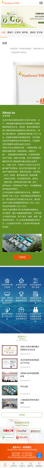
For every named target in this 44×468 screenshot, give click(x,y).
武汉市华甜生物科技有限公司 (18, 457)
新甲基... (25, 32)
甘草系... (18, 32)
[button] (20, 25)
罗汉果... (40, 32)
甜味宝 (33, 32)
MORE (22, 415)
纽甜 (4, 32)
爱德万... (11, 32)
